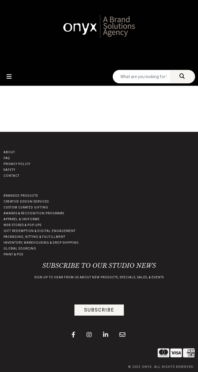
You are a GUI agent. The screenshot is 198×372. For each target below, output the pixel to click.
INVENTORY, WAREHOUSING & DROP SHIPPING (41, 242)
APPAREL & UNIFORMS (21, 219)
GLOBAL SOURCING (20, 248)
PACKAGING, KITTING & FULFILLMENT (34, 236)
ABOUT (9, 152)
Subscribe (99, 310)
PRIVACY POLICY (17, 164)
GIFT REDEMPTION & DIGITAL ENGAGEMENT (40, 231)
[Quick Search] (141, 76)
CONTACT (11, 175)
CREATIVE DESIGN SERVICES (26, 201)
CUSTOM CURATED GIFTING (26, 207)
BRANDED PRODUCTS (21, 195)
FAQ (7, 158)
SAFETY (9, 169)
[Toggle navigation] (9, 77)
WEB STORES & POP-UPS (22, 225)
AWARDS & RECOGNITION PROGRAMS (34, 213)
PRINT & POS (13, 254)
